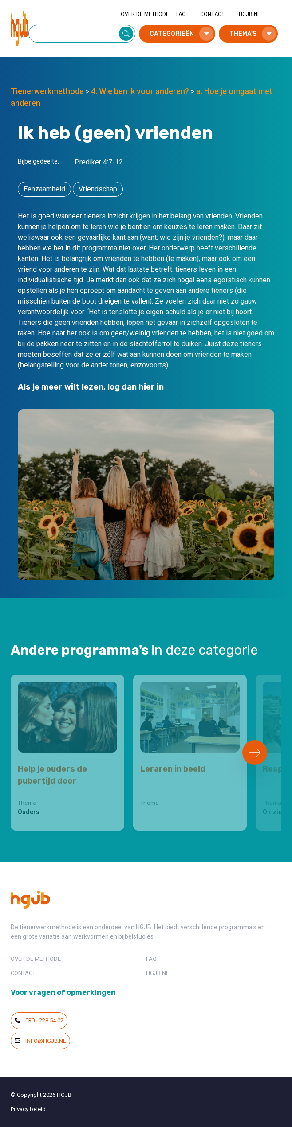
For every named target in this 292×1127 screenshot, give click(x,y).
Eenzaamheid (44, 189)
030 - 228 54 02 (39, 1020)
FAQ (181, 14)
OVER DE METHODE (145, 14)
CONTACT (212, 14)
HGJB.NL (249, 14)
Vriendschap (98, 189)
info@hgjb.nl (40, 1040)
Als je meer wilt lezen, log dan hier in (91, 387)
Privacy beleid (28, 1109)
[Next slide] (254, 752)
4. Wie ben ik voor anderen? (140, 91)
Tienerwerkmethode (47, 91)
